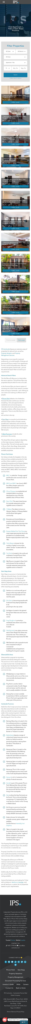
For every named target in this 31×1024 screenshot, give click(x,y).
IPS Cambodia (8, 993)
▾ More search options (15, 78)
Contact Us (9, 988)
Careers (25, 984)
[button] (3, 2)
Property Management (15, 977)
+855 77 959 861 (11, 945)
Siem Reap (24, 918)
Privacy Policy (20, 1011)
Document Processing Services (15, 981)
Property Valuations (15, 973)
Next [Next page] (21, 340)
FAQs (18, 984)
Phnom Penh (15, 918)
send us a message (17, 882)
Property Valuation (6, 353)
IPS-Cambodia (5, 349)
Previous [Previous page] (10, 340)
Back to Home (21, 988)
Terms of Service (11, 1011)
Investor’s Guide (8, 984)
